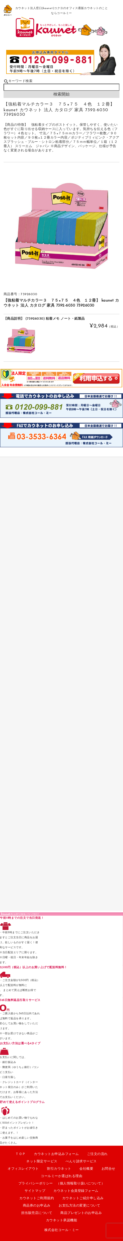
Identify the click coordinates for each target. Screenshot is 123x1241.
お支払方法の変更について (79, 1205)
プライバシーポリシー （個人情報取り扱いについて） (61, 1183)
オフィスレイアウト (23, 1169)
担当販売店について (36, 1213)
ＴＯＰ (20, 1154)
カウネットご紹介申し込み (83, 1198)
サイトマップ (35, 1191)
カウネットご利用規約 (36, 1198)
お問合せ (108, 1169)
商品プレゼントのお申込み (81, 1213)
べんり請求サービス (81, 1161)
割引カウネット (59, 1169)
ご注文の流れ (97, 1154)
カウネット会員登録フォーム (75, 1191)
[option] (62, 226)
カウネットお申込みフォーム (56, 1154)
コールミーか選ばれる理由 (61, 1176)
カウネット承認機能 (61, 1220)
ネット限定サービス (41, 1161)
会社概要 (86, 1169)
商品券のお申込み (37, 1205)
